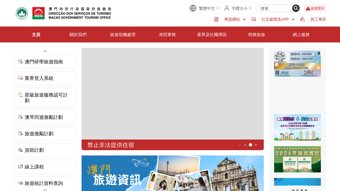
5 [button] (250, 145)
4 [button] (245, 145)
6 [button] (255, 145)
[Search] (296, 8)
